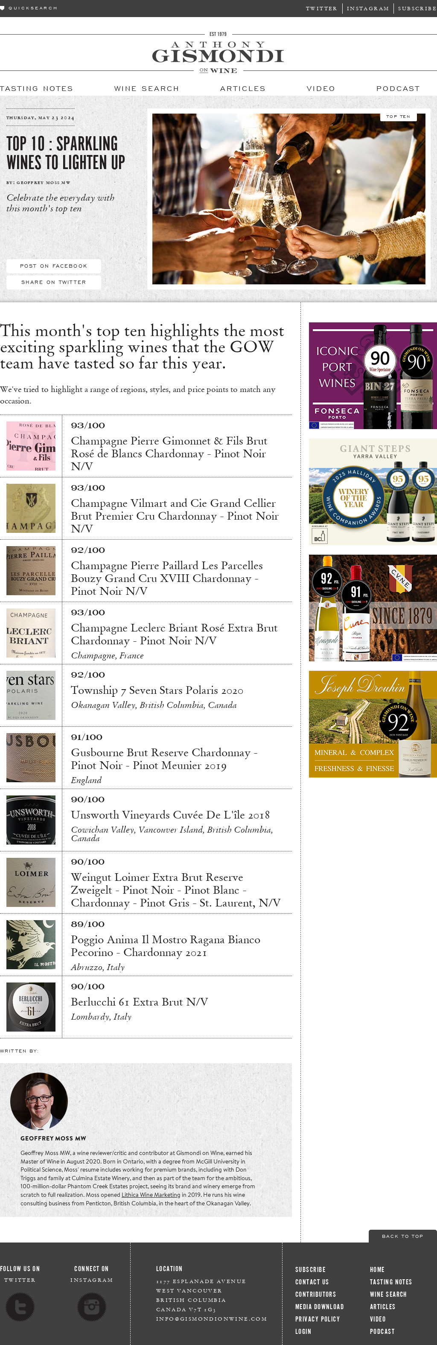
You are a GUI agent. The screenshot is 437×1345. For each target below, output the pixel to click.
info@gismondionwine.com (211, 1319)
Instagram (368, 8)
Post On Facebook (53, 266)
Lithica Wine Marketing (151, 1195)
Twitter (322, 8)
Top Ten (399, 115)
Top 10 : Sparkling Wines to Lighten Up (65, 153)
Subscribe (417, 8)
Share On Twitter (53, 282)
